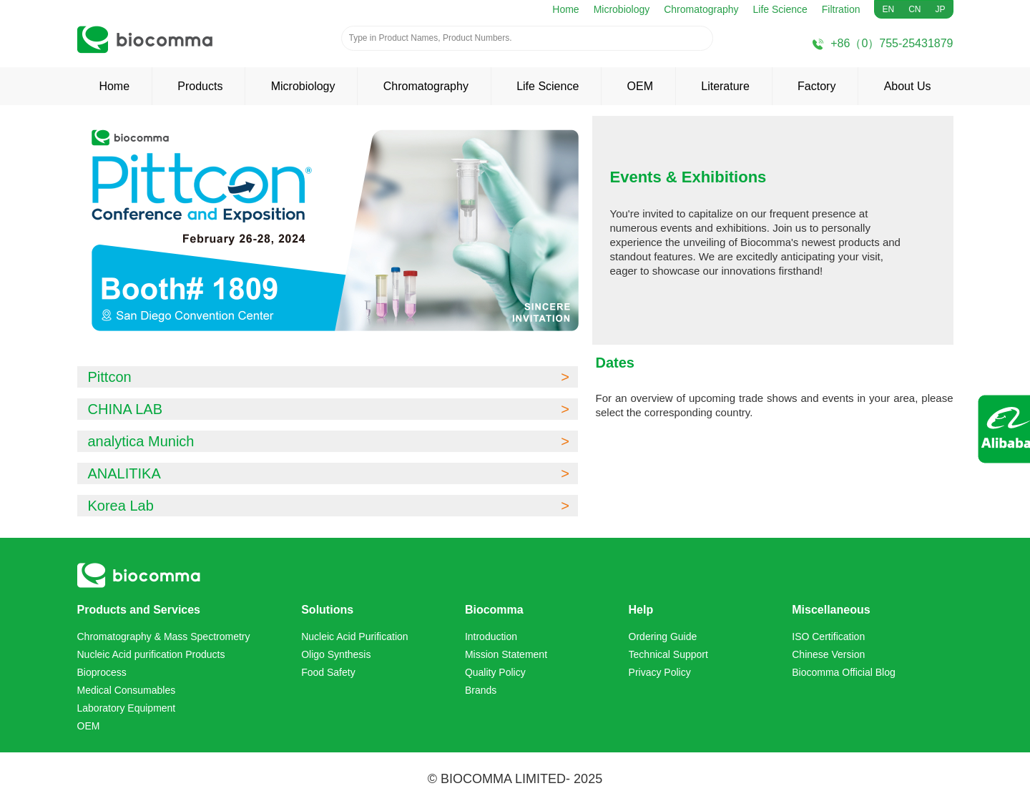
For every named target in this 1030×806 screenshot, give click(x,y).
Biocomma (494, 610)
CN (914, 9)
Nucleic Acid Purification (354, 636)
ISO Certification (828, 636)
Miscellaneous (831, 610)
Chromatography (701, 9)
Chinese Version (828, 654)
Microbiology (622, 9)
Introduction (491, 636)
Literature (725, 86)
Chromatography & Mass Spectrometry (163, 636)
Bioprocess (102, 672)
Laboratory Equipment (126, 708)
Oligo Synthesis (336, 654)
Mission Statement (506, 654)
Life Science (780, 9)
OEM (640, 86)
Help (641, 610)
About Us (907, 86)
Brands (480, 690)
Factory (816, 86)
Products (199, 86)
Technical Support (668, 654)
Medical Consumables (126, 690)
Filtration (841, 9)
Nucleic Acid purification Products (151, 654)
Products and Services (139, 610)
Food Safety (328, 672)
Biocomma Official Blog (843, 672)
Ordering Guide (663, 636)
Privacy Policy (660, 672)
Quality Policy (495, 672)
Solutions (327, 610)
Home (565, 9)
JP (940, 9)
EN (888, 9)
